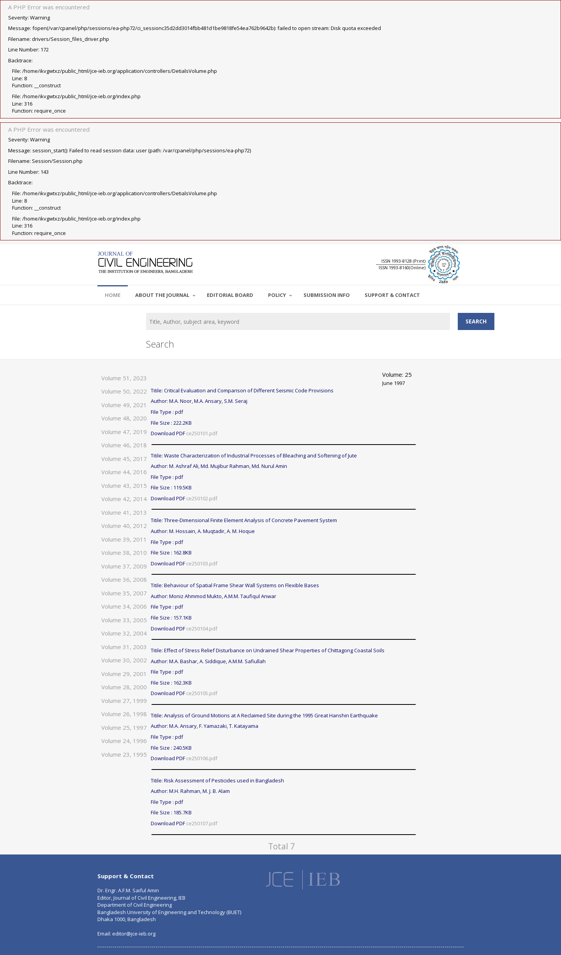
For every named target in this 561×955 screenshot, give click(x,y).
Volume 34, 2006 (124, 606)
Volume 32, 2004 (124, 633)
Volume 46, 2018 (124, 445)
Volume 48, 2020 (124, 418)
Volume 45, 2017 (124, 458)
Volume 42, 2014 (124, 499)
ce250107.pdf (201, 823)
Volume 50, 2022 (124, 391)
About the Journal (165, 294)
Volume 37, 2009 (124, 566)
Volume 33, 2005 (124, 620)
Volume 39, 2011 (124, 539)
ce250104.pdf (201, 628)
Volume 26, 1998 (124, 714)
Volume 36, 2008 (124, 579)
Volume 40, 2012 (124, 526)
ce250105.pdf (201, 693)
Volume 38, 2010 (124, 552)
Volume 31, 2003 (124, 647)
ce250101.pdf (201, 433)
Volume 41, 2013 (124, 512)
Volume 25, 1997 (124, 727)
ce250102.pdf (201, 498)
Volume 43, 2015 (124, 485)
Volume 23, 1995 (124, 754)
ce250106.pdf (201, 758)
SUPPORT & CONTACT (392, 294)
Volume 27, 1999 (124, 700)
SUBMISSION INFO (326, 294)
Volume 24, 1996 (124, 741)
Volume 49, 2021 (124, 405)
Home (112, 294)
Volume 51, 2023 (124, 378)
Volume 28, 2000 (124, 687)
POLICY (280, 294)
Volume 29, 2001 (124, 674)
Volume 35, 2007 (124, 593)
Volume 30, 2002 (124, 660)
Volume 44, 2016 (124, 472)
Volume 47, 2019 (124, 432)
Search (476, 321)
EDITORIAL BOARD (230, 294)
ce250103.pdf (201, 563)
